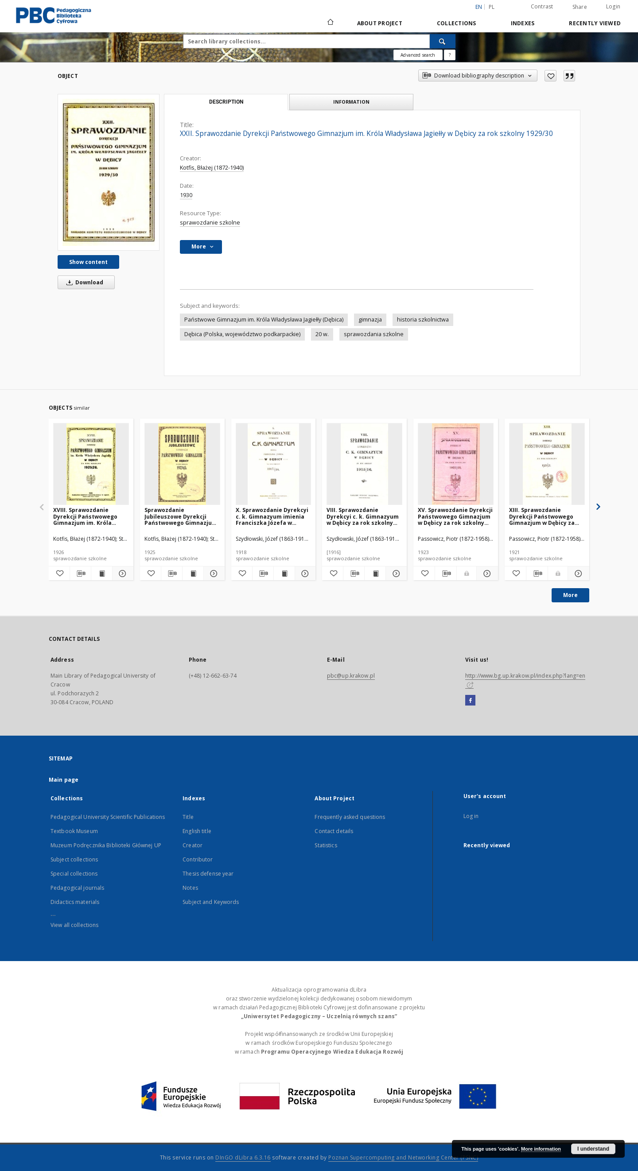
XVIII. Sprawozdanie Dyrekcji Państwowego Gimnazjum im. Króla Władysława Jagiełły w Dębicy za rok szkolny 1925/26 (85, 516)
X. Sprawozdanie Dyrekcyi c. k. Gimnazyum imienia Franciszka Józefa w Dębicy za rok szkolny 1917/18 (272, 516)
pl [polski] (492, 7)
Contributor (198, 859)
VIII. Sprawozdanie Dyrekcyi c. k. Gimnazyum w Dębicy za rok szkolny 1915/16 (363, 516)
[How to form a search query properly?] (449, 55)
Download (83, 282)
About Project (379, 23)
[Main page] (330, 23)
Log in (471, 816)
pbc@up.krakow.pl (351, 675)
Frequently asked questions (350, 817)
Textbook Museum (74, 831)
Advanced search (418, 55)
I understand (593, 1149)
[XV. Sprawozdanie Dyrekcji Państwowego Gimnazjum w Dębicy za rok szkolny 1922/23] (455, 464)
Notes (190, 888)
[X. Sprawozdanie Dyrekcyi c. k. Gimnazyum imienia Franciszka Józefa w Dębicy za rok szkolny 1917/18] (273, 464)
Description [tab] (226, 102)
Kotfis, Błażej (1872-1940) (212, 167)
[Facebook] (470, 701)
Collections (456, 23)
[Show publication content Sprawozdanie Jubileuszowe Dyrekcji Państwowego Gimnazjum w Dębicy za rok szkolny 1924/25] (193, 573)
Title (188, 817)
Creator (192, 845)
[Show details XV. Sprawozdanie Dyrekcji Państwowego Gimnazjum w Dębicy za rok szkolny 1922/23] (486, 573)
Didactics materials (75, 902)
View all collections (74, 925)
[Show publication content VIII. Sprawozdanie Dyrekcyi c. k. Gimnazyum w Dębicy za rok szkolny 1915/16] (375, 573)
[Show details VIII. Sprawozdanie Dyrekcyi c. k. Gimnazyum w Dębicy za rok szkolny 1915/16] (395, 573)
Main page (63, 779)
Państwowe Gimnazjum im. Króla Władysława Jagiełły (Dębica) (263, 319)
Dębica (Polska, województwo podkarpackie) (242, 334)
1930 (186, 195)
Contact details (334, 831)
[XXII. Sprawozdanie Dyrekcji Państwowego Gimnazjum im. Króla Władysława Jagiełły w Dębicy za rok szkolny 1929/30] (108, 172)
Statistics (326, 845)
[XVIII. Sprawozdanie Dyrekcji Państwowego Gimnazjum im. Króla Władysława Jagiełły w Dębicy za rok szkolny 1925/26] (91, 464)
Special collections (74, 873)
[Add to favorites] (550, 75)
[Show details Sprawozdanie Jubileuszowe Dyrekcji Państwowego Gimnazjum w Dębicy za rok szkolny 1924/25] (212, 573)
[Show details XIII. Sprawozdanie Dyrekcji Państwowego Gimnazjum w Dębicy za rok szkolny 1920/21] (577, 573)
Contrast (542, 6)
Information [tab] (351, 101)
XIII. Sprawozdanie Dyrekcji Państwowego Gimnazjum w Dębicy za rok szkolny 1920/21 (542, 516)
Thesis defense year (208, 873)
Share (579, 7)
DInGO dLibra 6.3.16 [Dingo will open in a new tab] (243, 1157)
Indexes (523, 23)
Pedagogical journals (77, 888)
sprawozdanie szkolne (210, 222)
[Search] (442, 41)
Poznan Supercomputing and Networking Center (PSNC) (403, 1157)
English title (197, 831)
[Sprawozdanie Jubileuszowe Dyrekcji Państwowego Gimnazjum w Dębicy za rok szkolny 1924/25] (182, 464)
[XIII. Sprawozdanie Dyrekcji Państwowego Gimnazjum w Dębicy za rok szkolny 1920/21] (547, 464)
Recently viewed (595, 23)
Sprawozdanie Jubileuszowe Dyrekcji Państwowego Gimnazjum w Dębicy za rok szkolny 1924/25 (180, 516)
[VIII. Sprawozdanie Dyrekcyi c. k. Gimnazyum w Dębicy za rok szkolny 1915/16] (364, 464)
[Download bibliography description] (80, 573)
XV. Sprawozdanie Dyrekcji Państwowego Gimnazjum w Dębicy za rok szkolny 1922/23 (455, 516)
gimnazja (370, 319)
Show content (88, 262)
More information (541, 1149)
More (570, 595)
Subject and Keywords (211, 902)
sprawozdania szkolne (374, 334)
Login (613, 6)
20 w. (322, 334)
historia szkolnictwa (423, 319)
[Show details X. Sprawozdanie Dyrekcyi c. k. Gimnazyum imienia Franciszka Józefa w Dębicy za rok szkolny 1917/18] (304, 573)
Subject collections (74, 859)
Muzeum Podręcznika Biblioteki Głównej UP (106, 845)
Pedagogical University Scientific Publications (108, 817)
